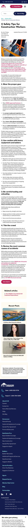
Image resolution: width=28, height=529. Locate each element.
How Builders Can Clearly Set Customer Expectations (13, 294)
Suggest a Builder (7, 461)
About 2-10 (5, 401)
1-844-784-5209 (16, 395)
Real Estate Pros (7, 433)
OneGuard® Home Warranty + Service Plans (14, 508)
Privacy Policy (21, 526)
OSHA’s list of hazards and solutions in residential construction (14, 263)
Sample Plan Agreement (9, 427)
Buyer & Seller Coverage (9, 435)
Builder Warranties (7, 453)
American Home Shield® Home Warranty (13, 502)
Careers (4, 403)
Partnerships (6, 490)
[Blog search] (8, 13)
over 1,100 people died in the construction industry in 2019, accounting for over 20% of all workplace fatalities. (13, 64)
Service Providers (7, 465)
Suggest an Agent (7, 446)
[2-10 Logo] (3, 7)
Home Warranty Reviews (9, 409)
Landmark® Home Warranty (11, 506)
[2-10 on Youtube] (10, 494)
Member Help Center (8, 483)
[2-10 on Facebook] (6, 494)
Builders (4, 451)
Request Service (7, 479)
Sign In (25, 1)
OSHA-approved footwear (13, 103)
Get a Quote (6, 282)
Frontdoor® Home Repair (10, 499)
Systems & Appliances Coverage (11, 424)
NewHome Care (6, 459)
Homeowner (5, 419)
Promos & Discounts (8, 429)
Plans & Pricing (6, 421)
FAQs (3, 411)
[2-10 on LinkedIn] (2, 494)
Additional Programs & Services (11, 456)
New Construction (7, 441)
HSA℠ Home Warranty (10, 504)
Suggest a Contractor (8, 470)
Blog (3, 486)
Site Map (4, 414)
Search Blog (20, 13)
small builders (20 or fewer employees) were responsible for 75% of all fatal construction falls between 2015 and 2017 (13, 70)
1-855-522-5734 (8, 1)
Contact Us (5, 406)
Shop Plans (17, 6)
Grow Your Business (7, 468)
